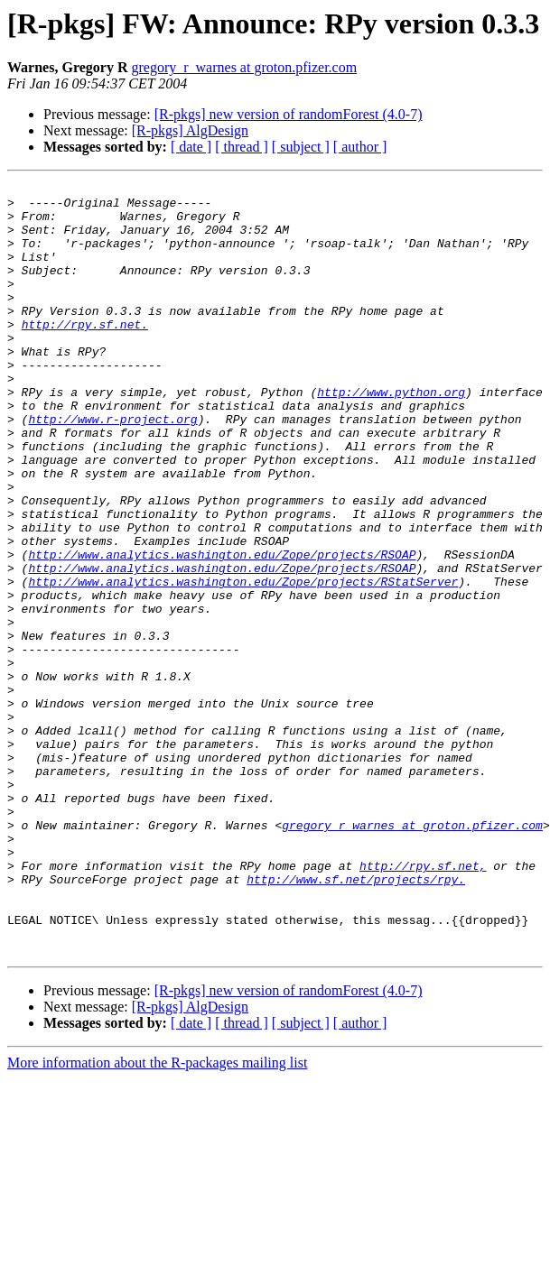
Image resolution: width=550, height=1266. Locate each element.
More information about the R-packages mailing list (157, 1216)
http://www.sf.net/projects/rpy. (356, 1020)
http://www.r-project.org (112, 467)
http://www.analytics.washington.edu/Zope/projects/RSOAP (221, 630)
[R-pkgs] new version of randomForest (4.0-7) (288, 114)
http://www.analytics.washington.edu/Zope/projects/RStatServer (243, 662)
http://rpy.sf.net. (85, 354)
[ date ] (191, 146)
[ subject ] (301, 146)
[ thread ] (241, 146)
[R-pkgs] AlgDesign (190, 130)
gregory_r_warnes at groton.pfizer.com (244, 67)
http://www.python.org (391, 435)
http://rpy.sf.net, (422, 1003)
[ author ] (360, 146)
